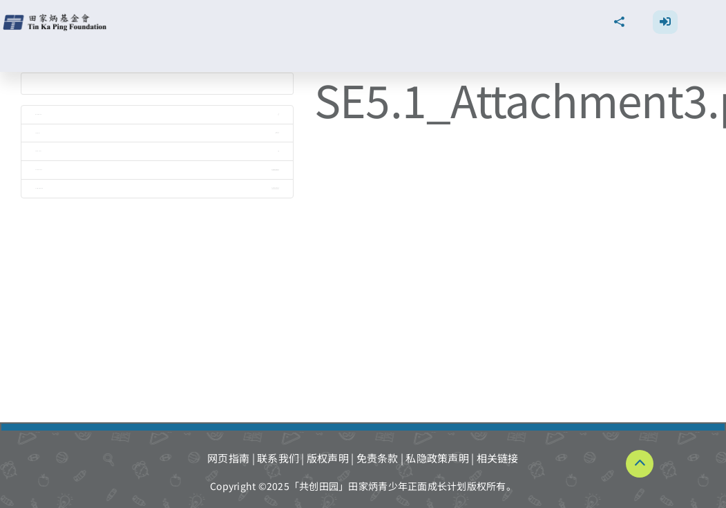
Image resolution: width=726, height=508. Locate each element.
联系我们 (278, 458)
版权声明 (328, 458)
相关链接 (498, 458)
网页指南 (228, 458)
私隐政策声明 (437, 458)
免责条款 (377, 458)
